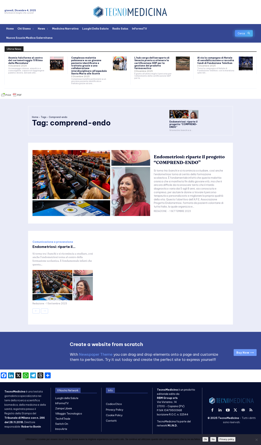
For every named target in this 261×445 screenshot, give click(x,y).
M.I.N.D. (172, 425)
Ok (205, 439)
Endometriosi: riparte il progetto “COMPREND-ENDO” (183, 124)
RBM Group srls (167, 398)
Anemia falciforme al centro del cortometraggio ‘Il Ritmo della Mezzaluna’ (25, 60)
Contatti (111, 420)
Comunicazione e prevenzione (52, 242)
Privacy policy (227, 439)
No (213, 439)
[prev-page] (36, 311)
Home (35, 117)
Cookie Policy (114, 415)
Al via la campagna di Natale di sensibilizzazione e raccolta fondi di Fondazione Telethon (215, 60)
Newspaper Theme (96, 354)
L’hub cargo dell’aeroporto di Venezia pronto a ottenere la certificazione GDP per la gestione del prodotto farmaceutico (151, 63)
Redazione (160, 213)
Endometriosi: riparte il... (55, 246)
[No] (256, 440)
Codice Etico (114, 404)
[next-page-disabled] (44, 311)
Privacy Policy (114, 409)
